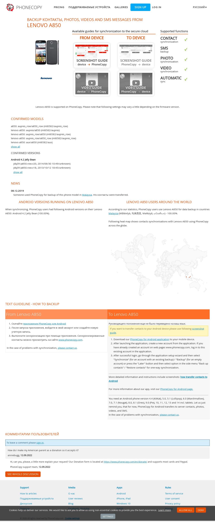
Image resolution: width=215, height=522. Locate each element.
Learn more (164, 510)
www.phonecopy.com (70, 339)
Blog (70, 503)
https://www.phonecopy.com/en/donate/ (125, 461)
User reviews (75, 498)
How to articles (28, 493)
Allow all (185, 510)
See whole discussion (22, 474)
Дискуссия (26, 503)
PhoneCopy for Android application (149, 339)
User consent (172, 498)
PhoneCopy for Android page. (176, 389)
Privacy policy (172, 503)
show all (15, 146)
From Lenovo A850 (92, 55)
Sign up (140, 7)
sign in (40, 442)
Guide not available (92, 83)
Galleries (121, 7)
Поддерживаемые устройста (89, 7)
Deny (201, 510)
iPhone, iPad (123, 498)
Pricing (59, 7)
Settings (108, 516)
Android (121, 493)
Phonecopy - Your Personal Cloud (24, 7)
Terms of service (174, 493)
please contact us (67, 347)
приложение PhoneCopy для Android (44, 323)
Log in (156, 7)
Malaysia (87, 194)
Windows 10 (123, 503)
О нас (71, 493)
